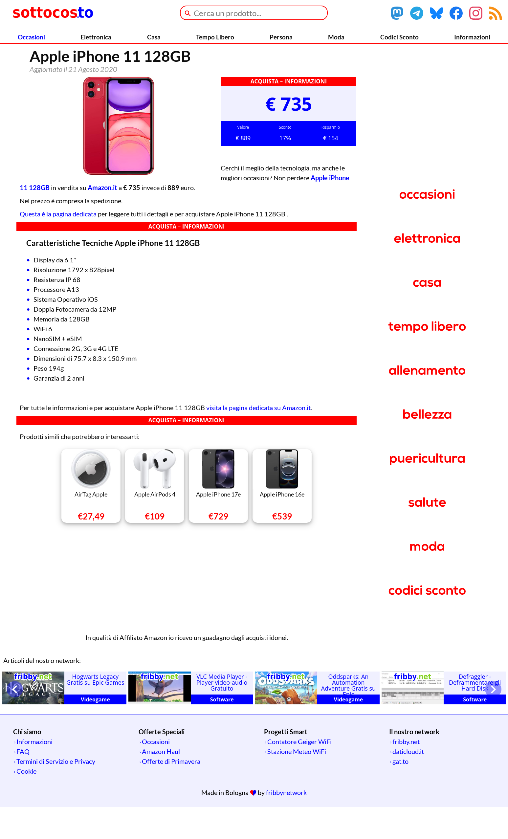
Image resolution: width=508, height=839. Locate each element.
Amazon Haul (161, 783)
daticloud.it (408, 783)
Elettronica (95, 37)
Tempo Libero (215, 37)
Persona (281, 37)
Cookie (26, 803)
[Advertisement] (186, 608)
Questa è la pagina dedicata (58, 246)
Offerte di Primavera (171, 793)
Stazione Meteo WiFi (296, 783)
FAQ (23, 783)
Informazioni (472, 37)
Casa (154, 37)
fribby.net (406, 773)
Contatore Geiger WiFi (299, 773)
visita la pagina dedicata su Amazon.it (258, 439)
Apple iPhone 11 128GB (270, 209)
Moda (336, 37)
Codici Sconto (399, 37)
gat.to (400, 793)
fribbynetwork (286, 824)
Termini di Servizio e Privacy (55, 793)
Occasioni (31, 37)
